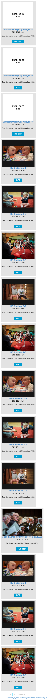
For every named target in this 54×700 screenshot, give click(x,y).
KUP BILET (18, 42)
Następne (21, 694)
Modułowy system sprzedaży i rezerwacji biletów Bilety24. (27, 698)
